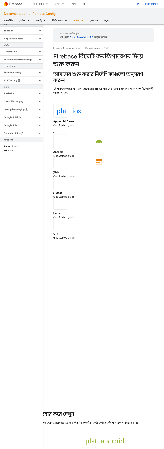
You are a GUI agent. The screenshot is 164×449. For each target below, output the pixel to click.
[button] (19, 31)
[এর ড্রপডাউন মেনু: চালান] (64, 4)
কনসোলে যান (151, 3)
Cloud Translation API (81, 37)
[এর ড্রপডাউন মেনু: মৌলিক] (29, 20)
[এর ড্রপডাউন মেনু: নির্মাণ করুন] (48, 4)
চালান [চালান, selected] (76, 20)
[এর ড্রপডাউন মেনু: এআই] (45, 20)
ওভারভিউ (8, 20)
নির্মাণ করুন (38, 3)
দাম (84, 3)
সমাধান (74, 3)
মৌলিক (22, 20)
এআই (39, 20)
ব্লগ (138, 3)
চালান (57, 3)
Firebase (57, 48)
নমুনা (106, 20)
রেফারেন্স (94, 20)
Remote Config (44, 14)
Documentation (15, 14)
